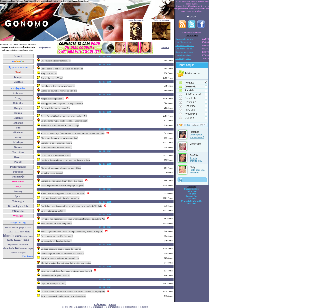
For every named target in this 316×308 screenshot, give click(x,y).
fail (17, 248)
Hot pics (192, 198)
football (28, 228)
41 (140, 307)
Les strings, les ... (183, 58)
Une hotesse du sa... (185, 48)
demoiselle (8, 248)
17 (89, 307)
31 (119, 307)
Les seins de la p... (184, 55)
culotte (23, 248)
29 (115, 307)
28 (113, 307)
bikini (26, 240)
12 (79, 307)
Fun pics (191, 193)
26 (109, 307)
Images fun (191, 196)
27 (111, 307)
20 (96, 307)
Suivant (165, 47)
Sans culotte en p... (184, 39)
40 (138, 307)
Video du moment (161, 20)
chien (18, 236)
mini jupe (22, 253)
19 (94, 307)
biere (22, 232)
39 (136, 307)
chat (27, 231)
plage (21, 227)
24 (104, 307)
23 (102, 307)
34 (126, 307)
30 (117, 307)
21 (98, 307)
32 (121, 307)
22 (100, 307)
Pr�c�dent (45, 47)
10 (74, 307)
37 (132, 307)
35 (128, 307)
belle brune (14, 240)
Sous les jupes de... (184, 52)
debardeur (23, 244)
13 (81, 307)
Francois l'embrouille (191, 201)
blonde (8, 235)
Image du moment (136, 20)
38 (134, 307)
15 (85, 307)
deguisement (13, 244)
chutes (30, 236)
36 (130, 307)
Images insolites (191, 188)
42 (142, 307)
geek (24, 236)
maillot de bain (11, 228)
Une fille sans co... (184, 42)
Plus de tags (27, 256)
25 (106, 307)
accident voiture (13, 232)
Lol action (192, 191)
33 (123, 307)
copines (14, 252)
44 (147, 307)
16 (87, 307)
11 (77, 307)
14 (83, 307)
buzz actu (191, 203)
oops (30, 248)
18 (91, 307)
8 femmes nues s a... (185, 45)
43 (145, 307)
